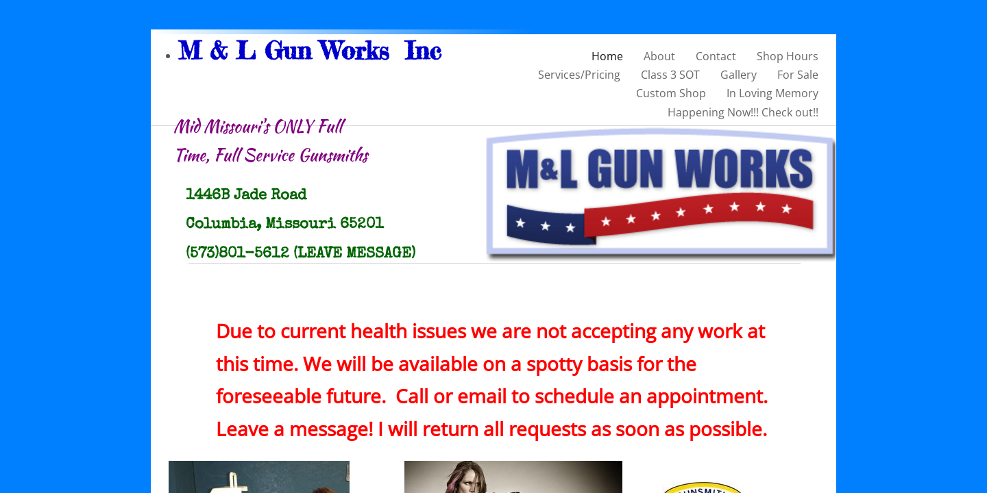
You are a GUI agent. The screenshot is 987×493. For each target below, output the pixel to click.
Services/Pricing (579, 74)
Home (607, 56)
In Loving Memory (772, 93)
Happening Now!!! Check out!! (743, 112)
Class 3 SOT (670, 74)
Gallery (738, 74)
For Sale (797, 74)
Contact (716, 56)
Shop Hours (787, 56)
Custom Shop (671, 93)
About (659, 56)
